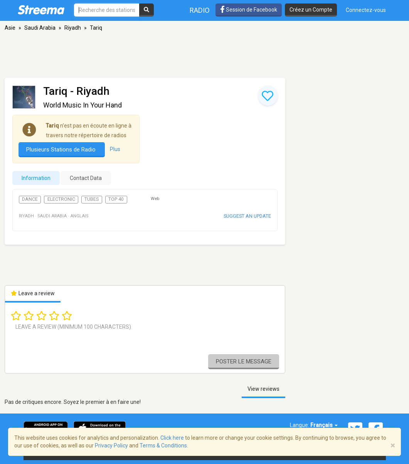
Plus (115, 149)
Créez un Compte (310, 10)
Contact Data (86, 178)
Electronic (61, 199)
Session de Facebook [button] (248, 10)
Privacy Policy (111, 445)
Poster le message (243, 361)
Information (36, 178)
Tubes (91, 199)
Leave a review (33, 293)
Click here (172, 438)
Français (324, 425)
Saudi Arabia (40, 28)
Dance (30, 199)
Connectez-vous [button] (366, 10)
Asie (10, 28)
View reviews (263, 389)
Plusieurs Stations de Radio (61, 149)
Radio (200, 10)
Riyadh (72, 28)
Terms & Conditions (163, 445)
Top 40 (116, 199)
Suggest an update (247, 216)
